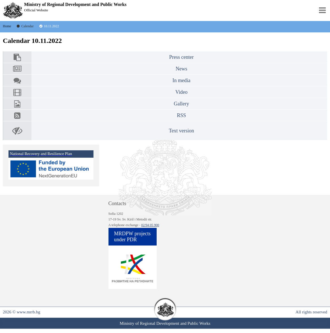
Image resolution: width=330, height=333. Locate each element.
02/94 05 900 (150, 225)
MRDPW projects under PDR (132, 236)
